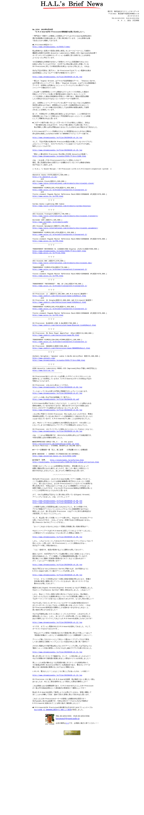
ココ (67, 802)
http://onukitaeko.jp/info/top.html (66, 512)
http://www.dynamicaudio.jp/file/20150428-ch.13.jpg (56, 750)
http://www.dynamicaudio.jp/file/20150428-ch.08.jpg (56, 597)
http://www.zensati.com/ (43, 398)
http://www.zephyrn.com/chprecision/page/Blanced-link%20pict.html (63, 360)
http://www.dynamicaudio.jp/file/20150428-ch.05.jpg (56, 557)
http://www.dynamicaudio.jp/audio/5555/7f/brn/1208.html (58, 169)
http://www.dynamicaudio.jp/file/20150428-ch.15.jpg (56, 162)
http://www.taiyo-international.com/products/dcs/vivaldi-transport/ (64, 237)
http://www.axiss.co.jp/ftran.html (48, 279)
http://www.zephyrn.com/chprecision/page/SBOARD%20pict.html (60, 386)
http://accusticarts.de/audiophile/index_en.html (55, 494)
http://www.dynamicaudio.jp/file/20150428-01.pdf (55, 444)
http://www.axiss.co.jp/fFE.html (47, 214)
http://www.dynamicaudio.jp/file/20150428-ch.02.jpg (56, 430)
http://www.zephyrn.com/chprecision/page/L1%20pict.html (58, 327)
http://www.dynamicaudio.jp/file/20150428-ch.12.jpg (56, 691)
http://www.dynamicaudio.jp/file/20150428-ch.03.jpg (56, 456)
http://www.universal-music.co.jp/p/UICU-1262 (54, 508)
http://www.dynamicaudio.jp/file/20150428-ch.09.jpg (56, 639)
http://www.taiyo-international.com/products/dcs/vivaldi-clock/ (62, 200)
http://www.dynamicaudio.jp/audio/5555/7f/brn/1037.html (58, 276)
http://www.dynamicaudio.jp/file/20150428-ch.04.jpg (56, 480)
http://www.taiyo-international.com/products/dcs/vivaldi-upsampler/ (64, 251)
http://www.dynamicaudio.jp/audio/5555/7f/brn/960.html (58, 400)
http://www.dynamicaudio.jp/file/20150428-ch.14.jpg (56, 148)
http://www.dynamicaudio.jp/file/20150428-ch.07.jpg (56, 437)
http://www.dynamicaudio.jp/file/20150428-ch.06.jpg (56, 559)
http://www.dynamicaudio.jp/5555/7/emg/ (51, 49)
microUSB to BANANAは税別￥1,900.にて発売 (52, 788)
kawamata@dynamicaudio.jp (68, 797)
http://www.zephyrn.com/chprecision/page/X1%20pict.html (58, 335)
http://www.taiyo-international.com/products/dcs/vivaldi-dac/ (61, 290)
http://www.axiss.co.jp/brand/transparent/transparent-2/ (59, 207)
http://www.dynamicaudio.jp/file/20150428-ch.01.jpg (56, 82)
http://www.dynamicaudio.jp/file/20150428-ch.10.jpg (56, 628)
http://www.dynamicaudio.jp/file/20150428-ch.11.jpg (56, 724)
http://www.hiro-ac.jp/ (43, 411)
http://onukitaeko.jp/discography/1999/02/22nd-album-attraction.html (65, 514)
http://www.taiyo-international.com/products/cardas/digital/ (61, 225)
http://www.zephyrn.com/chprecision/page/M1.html (55, 372)
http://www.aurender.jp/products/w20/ (50, 244)
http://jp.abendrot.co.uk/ (44, 193)
